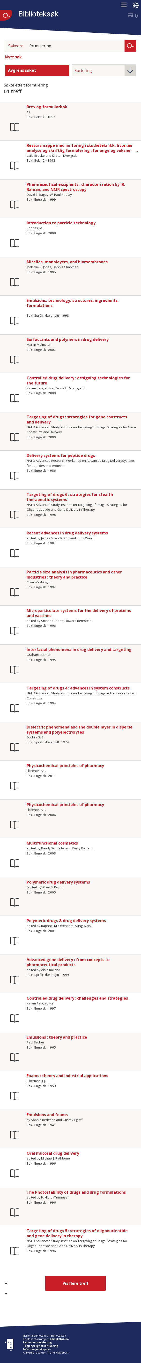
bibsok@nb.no (59, 1339)
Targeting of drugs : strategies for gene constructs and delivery (77, 419)
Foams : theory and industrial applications (67, 1075)
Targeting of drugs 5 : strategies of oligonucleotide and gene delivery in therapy (77, 1233)
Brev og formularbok (47, 107)
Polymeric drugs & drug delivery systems (66, 920)
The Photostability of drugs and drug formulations (76, 1192)
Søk (130, 45)
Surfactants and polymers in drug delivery (68, 339)
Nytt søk (13, 57)
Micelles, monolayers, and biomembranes (67, 262)
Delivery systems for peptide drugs (61, 455)
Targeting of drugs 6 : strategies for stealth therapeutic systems (70, 497)
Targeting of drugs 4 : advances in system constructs (78, 688)
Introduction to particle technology (61, 223)
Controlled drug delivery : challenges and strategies (77, 998)
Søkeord (15, 45)
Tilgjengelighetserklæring (40, 1345)
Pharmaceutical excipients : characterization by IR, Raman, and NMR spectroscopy (76, 187)
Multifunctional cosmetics (52, 843)
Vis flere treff (75, 1283)
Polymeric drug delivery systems (58, 882)
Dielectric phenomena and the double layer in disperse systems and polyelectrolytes (80, 729)
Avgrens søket (22, 70)
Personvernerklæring (37, 1342)
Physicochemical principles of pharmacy (65, 765)
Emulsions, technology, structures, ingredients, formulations (73, 303)
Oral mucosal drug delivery (53, 1153)
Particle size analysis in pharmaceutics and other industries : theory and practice (74, 574)
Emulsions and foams (47, 1114)
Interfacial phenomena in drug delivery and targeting (79, 649)
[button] (126, 6)
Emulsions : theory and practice (57, 1037)
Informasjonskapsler (37, 1349)
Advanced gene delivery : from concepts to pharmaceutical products (68, 962)
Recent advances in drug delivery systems (67, 533)
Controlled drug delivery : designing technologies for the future (78, 380)
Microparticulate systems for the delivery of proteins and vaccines (79, 613)
